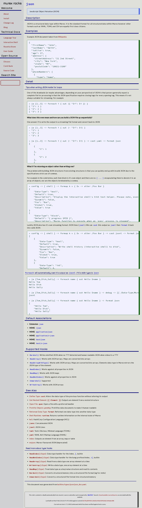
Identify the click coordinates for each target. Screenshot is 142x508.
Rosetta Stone (10, 47)
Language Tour (10, 38)
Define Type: (37, 394)
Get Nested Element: (45, 398)
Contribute (8, 66)
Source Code (9, 70)
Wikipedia (62, 37)
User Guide (8, 51)
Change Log (9, 23)
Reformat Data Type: (41, 410)
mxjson (32, 441)
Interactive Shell (11, 42)
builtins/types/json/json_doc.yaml (71, 483)
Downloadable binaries (108, 493)
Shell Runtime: (39, 414)
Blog (6, 27)
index (31, 437)
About (6, 14)
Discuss (7, 61)
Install (6, 18)
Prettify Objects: (39, 406)
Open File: (36, 402)
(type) (37, 452)
